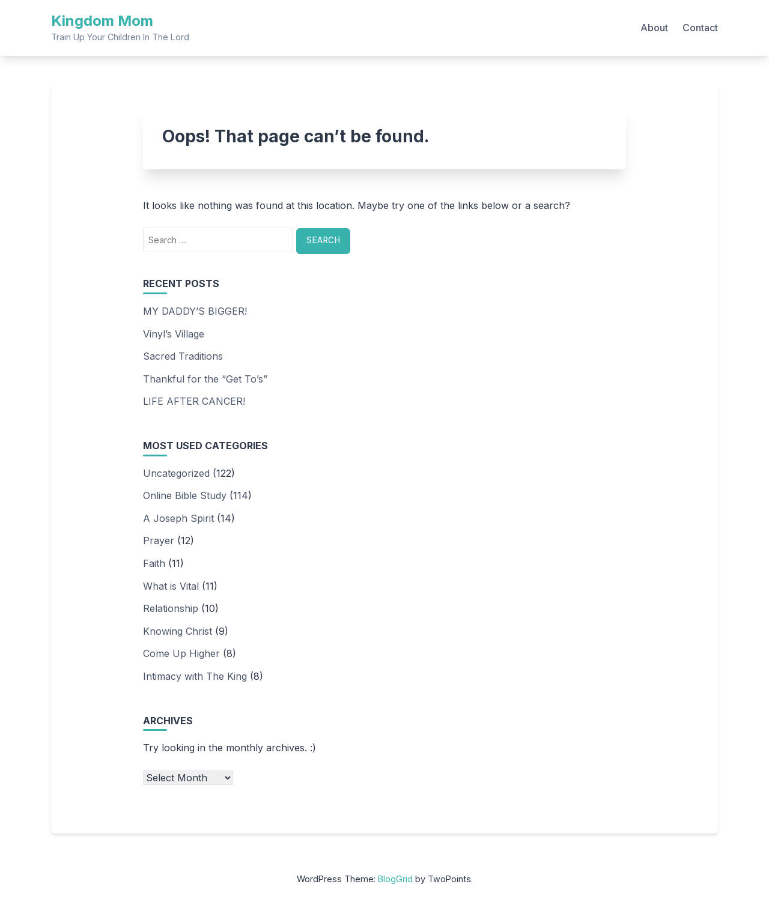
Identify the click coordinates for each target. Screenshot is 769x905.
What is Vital (171, 586)
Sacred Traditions (183, 356)
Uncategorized (176, 473)
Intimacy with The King (195, 676)
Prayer (158, 540)
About (654, 28)
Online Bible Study (184, 495)
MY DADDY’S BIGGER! (195, 311)
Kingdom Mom (102, 20)
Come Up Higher (181, 653)
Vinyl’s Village (173, 334)
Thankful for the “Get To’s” (205, 379)
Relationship (170, 608)
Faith (154, 563)
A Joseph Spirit (178, 518)
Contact (700, 28)
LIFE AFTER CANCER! (194, 401)
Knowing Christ (177, 631)
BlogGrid (395, 879)
